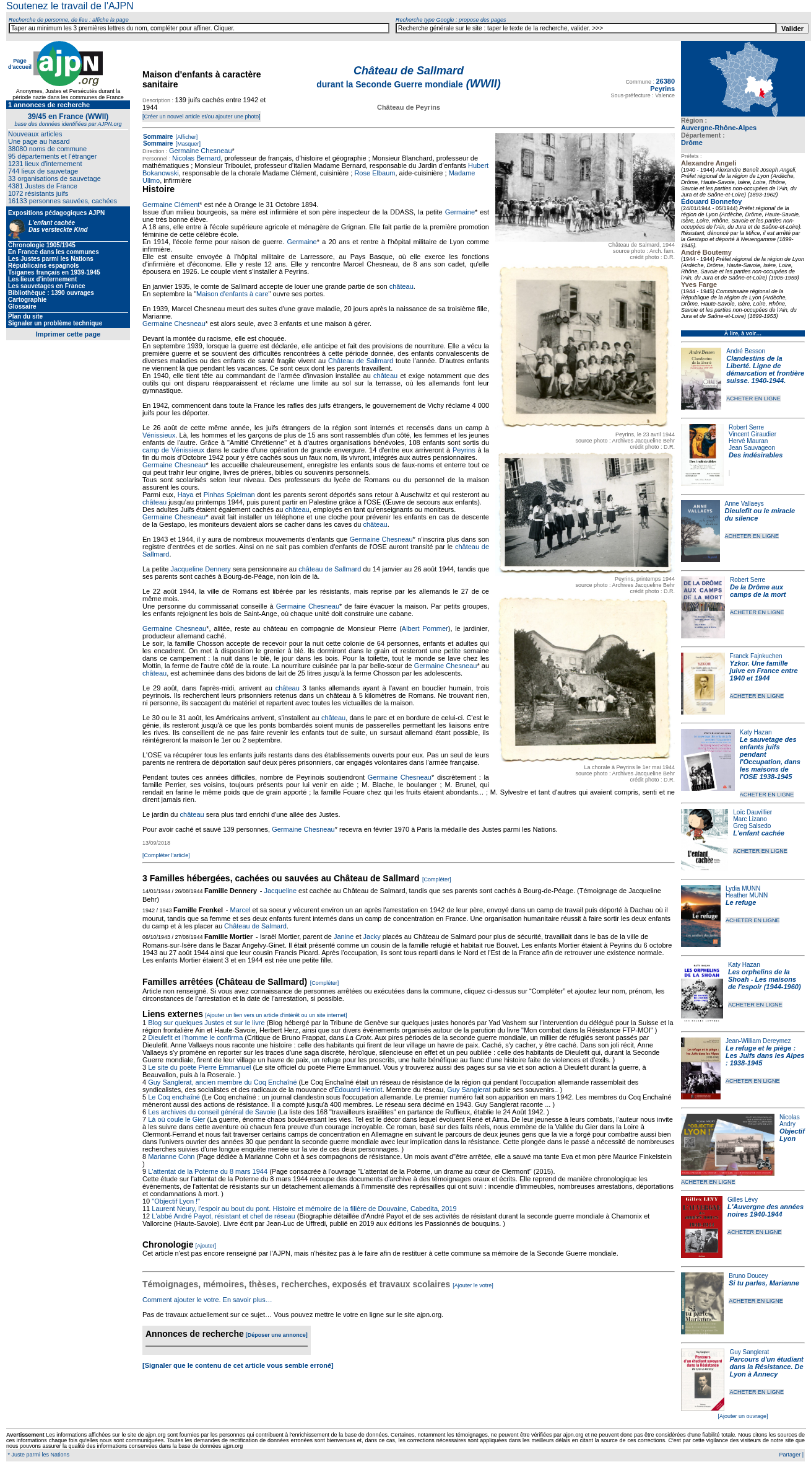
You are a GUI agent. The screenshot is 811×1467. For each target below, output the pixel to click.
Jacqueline (280, 890)
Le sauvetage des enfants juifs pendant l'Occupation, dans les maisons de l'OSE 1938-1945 (770, 758)
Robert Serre (746, 427)
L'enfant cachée (758, 833)
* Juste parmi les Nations (37, 1455)
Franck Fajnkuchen (756, 656)
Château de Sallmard (360, 360)
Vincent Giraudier (752, 434)
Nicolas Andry (789, 1120)
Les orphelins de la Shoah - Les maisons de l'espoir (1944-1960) (764, 979)
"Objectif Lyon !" (176, 1201)
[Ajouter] (206, 1246)
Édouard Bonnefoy (711, 201)
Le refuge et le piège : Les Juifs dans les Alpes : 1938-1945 (765, 1055)
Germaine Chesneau (200, 150)
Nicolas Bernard (196, 158)
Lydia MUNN (743, 888)
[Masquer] (187, 144)
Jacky (372, 936)
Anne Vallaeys (744, 503)
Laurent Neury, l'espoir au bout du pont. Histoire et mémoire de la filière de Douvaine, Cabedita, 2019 (304, 1208)
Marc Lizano (749, 819)
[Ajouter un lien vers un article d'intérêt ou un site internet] (276, 1015)
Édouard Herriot (358, 1089)
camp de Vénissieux (173, 450)
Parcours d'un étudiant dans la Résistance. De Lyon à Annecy (766, 1366)
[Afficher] (185, 137)
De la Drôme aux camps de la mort (758, 590)
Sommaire (158, 136)
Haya (186, 494)
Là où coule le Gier (176, 1119)
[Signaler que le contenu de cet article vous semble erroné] (238, 1365)
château (401, 286)
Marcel (240, 910)
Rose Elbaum (374, 173)
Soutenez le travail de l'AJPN (70, 6)
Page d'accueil (20, 64)
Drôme (692, 142)
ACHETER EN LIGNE (753, 398)
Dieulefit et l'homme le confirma (195, 1037)
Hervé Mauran (748, 441)
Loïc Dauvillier (752, 812)
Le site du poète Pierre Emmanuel (199, 1067)
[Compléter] (436, 879)
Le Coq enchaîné (174, 1097)
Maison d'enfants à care (232, 293)
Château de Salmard (255, 926)
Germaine (460, 212)
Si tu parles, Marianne (764, 1283)
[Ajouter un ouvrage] (743, 1416)
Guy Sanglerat (749, 1352)
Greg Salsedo (752, 825)
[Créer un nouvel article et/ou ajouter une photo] (201, 116)
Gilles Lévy (742, 1199)
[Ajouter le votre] (473, 1285)
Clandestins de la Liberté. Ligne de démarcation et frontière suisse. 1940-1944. (765, 369)
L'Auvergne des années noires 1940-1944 (765, 1210)
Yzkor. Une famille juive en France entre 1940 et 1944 (764, 670)
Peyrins (464, 450)
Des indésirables (756, 455)
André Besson (745, 351)
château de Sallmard (329, 569)
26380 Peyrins (662, 84)
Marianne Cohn (171, 1156)
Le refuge (741, 902)
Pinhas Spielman (229, 494)
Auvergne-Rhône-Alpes (719, 127)
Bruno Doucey (748, 1275)
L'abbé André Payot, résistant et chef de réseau (223, 1216)
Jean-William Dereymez (758, 1040)
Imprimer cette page (68, 334)
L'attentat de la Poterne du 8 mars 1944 (207, 1171)
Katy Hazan (756, 732)
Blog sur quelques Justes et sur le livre (207, 1022)
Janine (343, 936)
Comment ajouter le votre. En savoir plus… (207, 1299)
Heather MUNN (747, 895)
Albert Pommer (425, 628)
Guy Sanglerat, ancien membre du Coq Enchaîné (222, 1082)
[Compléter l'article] (166, 855)
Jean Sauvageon (752, 447)
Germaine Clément (170, 204)
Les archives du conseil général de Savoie (211, 1112)
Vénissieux (158, 435)
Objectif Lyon (792, 1134)
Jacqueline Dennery (201, 569)
